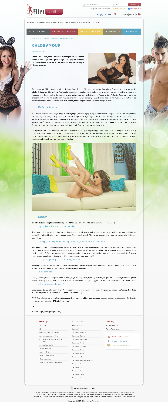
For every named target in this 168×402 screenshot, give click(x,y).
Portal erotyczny (77, 325)
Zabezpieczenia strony (46, 359)
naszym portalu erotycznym (113, 298)
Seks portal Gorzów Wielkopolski (83, 360)
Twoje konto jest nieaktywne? (100, 9)
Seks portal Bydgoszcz (79, 339)
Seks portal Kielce (78, 364)
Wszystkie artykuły (38, 31)
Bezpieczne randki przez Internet (49, 332)
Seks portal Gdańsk (78, 353)
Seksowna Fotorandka (46, 345)
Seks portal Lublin (78, 357)
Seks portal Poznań (78, 374)
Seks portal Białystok (79, 371)
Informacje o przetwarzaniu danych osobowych (50, 340)
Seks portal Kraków (78, 336)
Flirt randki (36, 38)
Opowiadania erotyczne (63, 31)
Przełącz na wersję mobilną (84, 388)
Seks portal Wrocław (79, 343)
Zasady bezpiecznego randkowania (50, 362)
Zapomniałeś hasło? (118, 9)
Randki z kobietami (45, 352)
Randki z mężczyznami (46, 355)
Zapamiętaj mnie (135, 9)
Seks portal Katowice (79, 346)
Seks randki (76, 329)
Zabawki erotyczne (45, 348)
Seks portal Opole (78, 350)
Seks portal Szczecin (78, 378)
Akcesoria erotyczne (90, 31)
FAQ (40, 329)
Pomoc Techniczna (112, 329)
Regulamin (42, 325)
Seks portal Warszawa (79, 332)
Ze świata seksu (112, 31)
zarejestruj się (46, 301)
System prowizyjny (112, 325)
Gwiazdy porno (132, 31)
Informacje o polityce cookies (48, 336)
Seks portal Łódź (77, 367)
